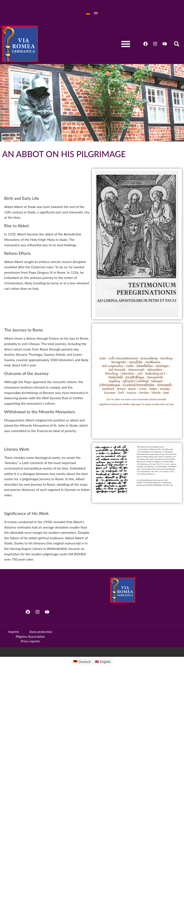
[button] (125, 43)
